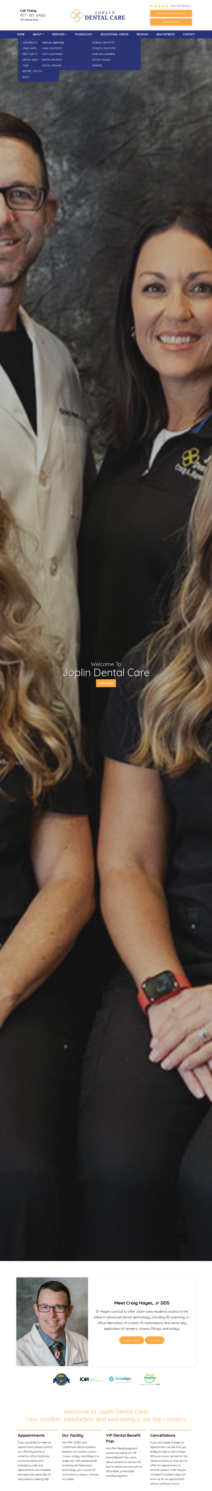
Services (58, 34)
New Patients (165, 34)
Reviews (142, 34)
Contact (189, 34)
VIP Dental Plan (29, 19)
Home (21, 34)
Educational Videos (115, 34)
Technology (83, 34)
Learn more (132, 1340)
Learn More (106, 684)
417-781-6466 (33, 15)
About (37, 34)
